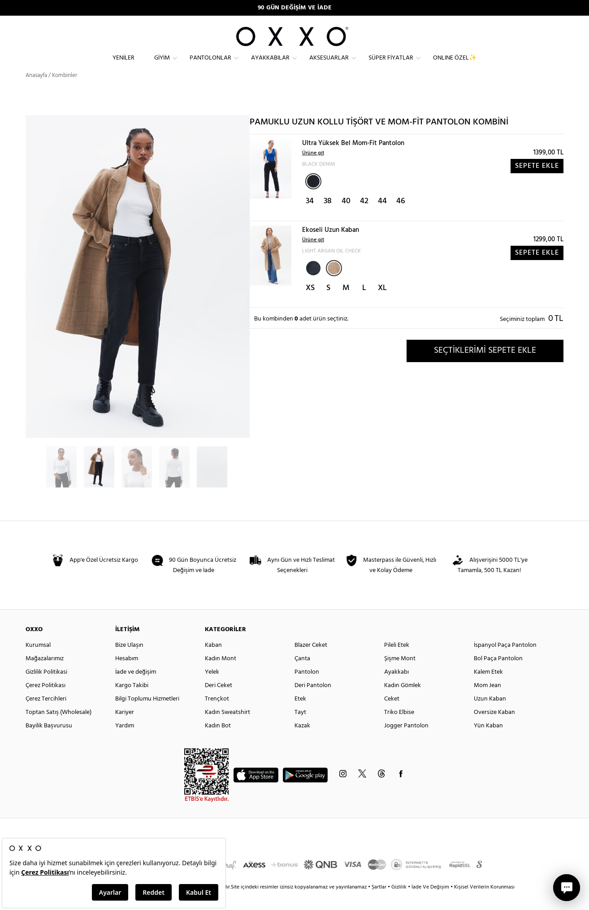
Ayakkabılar (270, 65)
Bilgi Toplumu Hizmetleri (147, 715)
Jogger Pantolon (406, 742)
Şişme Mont (400, 675)
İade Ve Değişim (430, 903)
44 (382, 217)
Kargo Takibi (131, 701)
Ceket (391, 715)
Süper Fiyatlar (390, 65)
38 (328, 217)
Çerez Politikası (45, 701)
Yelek (212, 688)
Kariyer (124, 728)
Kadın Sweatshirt (227, 728)
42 (364, 217)
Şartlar (380, 903)
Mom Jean (487, 701)
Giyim (162, 65)
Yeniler (123, 65)
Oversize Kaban (494, 728)
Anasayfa (36, 91)
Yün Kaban (488, 742)
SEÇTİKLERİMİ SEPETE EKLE (485, 366)
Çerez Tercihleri (46, 715)
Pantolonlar (210, 65)
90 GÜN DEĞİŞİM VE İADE (295, 8)
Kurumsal (38, 661)
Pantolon (306, 688)
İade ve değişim (135, 688)
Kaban (213, 661)
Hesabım (126, 675)
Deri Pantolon (312, 701)
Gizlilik (399, 903)
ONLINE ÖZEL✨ (454, 65)
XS (310, 304)
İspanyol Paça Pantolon (505, 661)
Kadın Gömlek (402, 701)
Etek (300, 715)
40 (346, 217)
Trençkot (217, 715)
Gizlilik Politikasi (46, 688)
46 (400, 217)
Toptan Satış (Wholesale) (58, 728)
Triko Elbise (399, 728)
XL (382, 304)
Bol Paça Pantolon (498, 675)
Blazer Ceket (310, 661)
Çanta (302, 675)
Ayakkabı (396, 688)
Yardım (124, 742)
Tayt (300, 728)
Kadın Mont (220, 675)
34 (310, 217)
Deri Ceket (218, 701)
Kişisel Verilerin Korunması (484, 903)
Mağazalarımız (45, 675)
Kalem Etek (488, 688)
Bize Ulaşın (129, 661)
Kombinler (64, 91)
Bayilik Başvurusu (49, 742)
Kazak (302, 742)
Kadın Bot (218, 742)
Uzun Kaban (490, 715)
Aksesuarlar (329, 65)
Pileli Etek (396, 661)
